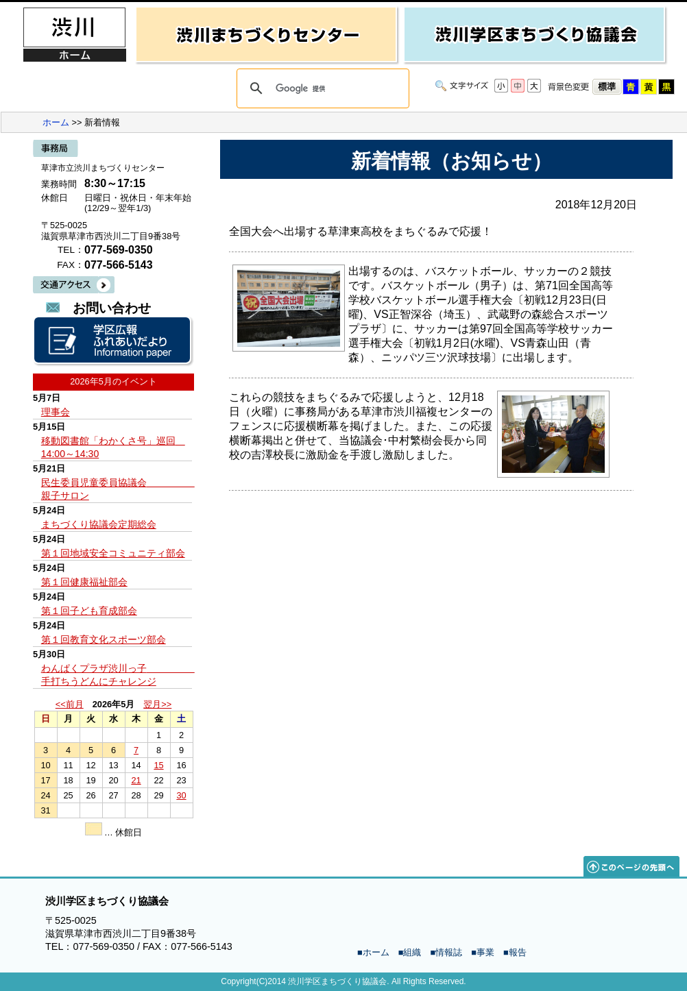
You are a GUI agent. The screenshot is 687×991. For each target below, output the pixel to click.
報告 (518, 952)
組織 (412, 952)
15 (158, 765)
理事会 (55, 411)
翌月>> (157, 704)
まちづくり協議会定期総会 (98, 524)
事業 (485, 952)
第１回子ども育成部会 (89, 610)
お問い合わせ (112, 308)
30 (181, 795)
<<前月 (70, 704)
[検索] (321, 88)
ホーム (56, 122)
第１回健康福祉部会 (84, 581)
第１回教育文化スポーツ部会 (103, 639)
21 (136, 780)
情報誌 (448, 952)
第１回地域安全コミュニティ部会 (113, 553)
